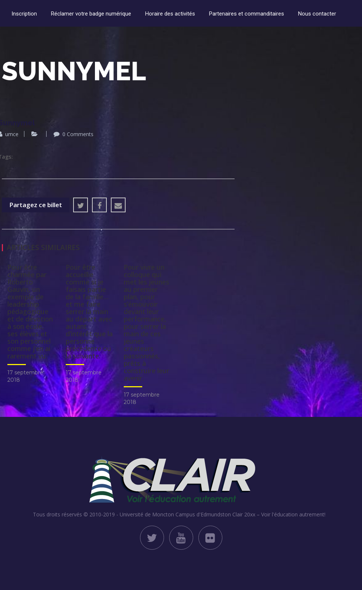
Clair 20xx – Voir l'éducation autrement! (278, 514)
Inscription (24, 13)
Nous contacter (317, 13)
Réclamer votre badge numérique (91, 13)
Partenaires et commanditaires (246, 13)
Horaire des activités (170, 13)
